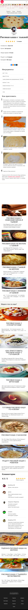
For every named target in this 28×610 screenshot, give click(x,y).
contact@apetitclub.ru (14, 593)
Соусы (22, 603)
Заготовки (6, 600)
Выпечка (6, 598)
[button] (26, 1)
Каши (22, 600)
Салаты (14, 603)
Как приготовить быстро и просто (2, 1)
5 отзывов (14, 41)
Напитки (5, 603)
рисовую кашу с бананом (14, 176)
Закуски (14, 600)
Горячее (14, 598)
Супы (14, 606)
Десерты (22, 598)
